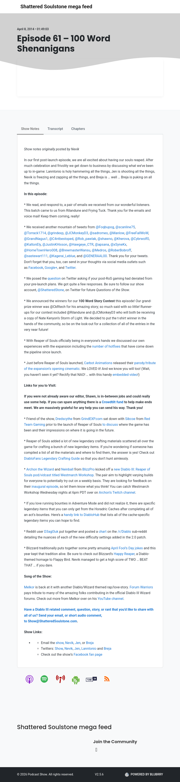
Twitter (70, 268)
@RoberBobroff (119, 250)
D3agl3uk (51, 532)
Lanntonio (88, 649)
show (60, 643)
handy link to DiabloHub (81, 515)
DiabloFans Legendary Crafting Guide (52, 459)
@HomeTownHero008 (40, 250)
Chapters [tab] (78, 129)
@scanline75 (125, 227)
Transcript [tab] (55, 129)
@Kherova (121, 239)
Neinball (67, 469)
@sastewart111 (36, 256)
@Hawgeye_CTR (81, 244)
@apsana (102, 244)
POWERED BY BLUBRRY (144, 774)
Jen (78, 643)
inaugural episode (45, 487)
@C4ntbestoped (61, 239)
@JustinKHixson (54, 244)
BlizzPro (88, 469)
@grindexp (56, 233)
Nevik (69, 643)
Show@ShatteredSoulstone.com (52, 621)
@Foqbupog (105, 227)
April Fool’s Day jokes (127, 548)
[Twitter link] (96, 750)
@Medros (99, 250)
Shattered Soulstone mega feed (56, 7)
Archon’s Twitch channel (117, 492)
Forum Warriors (141, 587)
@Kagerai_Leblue (62, 256)
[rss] (106, 684)
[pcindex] (60, 684)
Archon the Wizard (40, 469)
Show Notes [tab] (30, 129)
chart (103, 532)
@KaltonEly (32, 244)
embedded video (125, 375)
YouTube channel (110, 599)
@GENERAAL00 (95, 256)
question (54, 278)
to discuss (110, 425)
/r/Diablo (124, 532)
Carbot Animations (98, 363)
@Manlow (116, 233)
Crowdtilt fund (112, 402)
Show (59, 649)
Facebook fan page (88, 654)
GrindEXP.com (92, 419)
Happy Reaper (124, 554)
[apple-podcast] (29, 684)
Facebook (35, 268)
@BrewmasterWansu (74, 250)
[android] (76, 684)
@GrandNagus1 (36, 239)
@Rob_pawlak (85, 239)
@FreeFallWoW (137, 233)
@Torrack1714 (35, 233)
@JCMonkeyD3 (76, 233)
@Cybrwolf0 (140, 239)
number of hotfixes (106, 346)
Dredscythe (63, 419)
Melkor (29, 587)
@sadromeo (99, 233)
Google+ (51, 268)
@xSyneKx (118, 244)
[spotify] (45, 684)
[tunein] (91, 684)
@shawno (105, 239)
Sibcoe (130, 419)
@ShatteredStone (51, 290)
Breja (89, 643)
